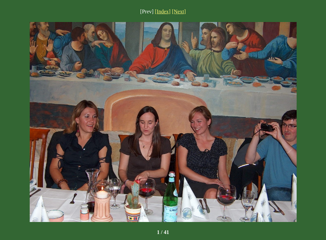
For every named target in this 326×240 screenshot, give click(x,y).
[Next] (179, 11)
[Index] (163, 11)
